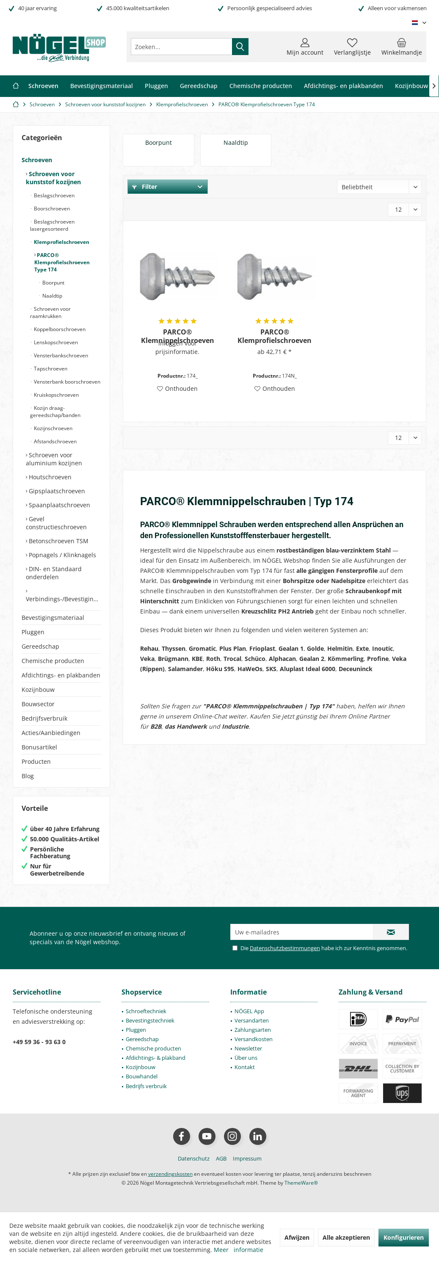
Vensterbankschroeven (60, 355)
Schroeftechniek (146, 1011)
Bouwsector (38, 704)
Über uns (246, 1057)
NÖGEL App (249, 1011)
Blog (28, 776)
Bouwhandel (141, 1076)
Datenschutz (194, 1158)
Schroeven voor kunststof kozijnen (53, 178)
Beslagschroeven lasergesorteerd (52, 225)
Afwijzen (296, 1237)
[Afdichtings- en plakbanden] (343, 86)
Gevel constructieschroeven (56, 523)
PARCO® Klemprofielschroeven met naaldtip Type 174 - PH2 (274, 336)
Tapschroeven (50, 368)
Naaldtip (51, 295)
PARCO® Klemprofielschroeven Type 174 (62, 262)
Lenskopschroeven (55, 342)
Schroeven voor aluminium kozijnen (54, 459)
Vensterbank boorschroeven (66, 381)
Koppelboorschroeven (59, 329)
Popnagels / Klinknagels (61, 555)
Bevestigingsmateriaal (53, 618)
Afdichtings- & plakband (155, 1057)
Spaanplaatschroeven (58, 505)
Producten (36, 761)
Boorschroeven (51, 208)
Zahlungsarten (253, 1030)
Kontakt (245, 1067)
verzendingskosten (170, 1173)
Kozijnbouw (38, 689)
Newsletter (248, 1048)
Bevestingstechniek (150, 1020)
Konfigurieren (404, 1237)
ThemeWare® (301, 1182)
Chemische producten (53, 661)
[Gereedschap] (199, 86)
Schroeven (37, 160)
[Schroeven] (43, 86)
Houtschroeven (49, 477)
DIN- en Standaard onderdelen (54, 573)
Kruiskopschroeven (56, 394)
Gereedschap (40, 646)
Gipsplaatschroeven (56, 491)
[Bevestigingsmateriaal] (101, 86)
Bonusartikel (39, 747)
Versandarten (252, 1020)
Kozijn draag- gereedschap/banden (55, 411)
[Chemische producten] (261, 86)
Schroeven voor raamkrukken (50, 312)
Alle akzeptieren (346, 1237)
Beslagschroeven (54, 195)
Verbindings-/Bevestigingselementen (63, 599)
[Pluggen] (156, 86)
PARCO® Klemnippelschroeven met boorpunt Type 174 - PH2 (177, 336)
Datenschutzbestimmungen (285, 948)
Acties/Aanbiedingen (51, 733)
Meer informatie (238, 1250)
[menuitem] (401, 46)
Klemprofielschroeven (61, 242)
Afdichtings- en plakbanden (61, 675)
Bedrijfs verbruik (146, 1086)
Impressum (247, 1158)
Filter (144, 186)
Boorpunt (52, 282)
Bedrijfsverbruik (44, 718)
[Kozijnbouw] (411, 86)
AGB (221, 1158)
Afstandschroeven (55, 441)
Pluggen (33, 632)
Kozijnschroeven (52, 428)
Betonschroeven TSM (57, 541)
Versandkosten (254, 1039)
